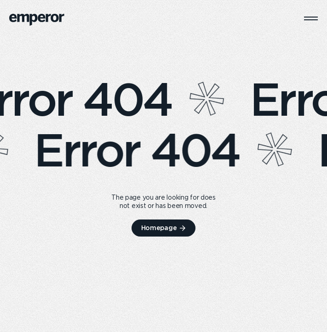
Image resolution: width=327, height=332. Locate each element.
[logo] (36, 20)
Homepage (159, 227)
